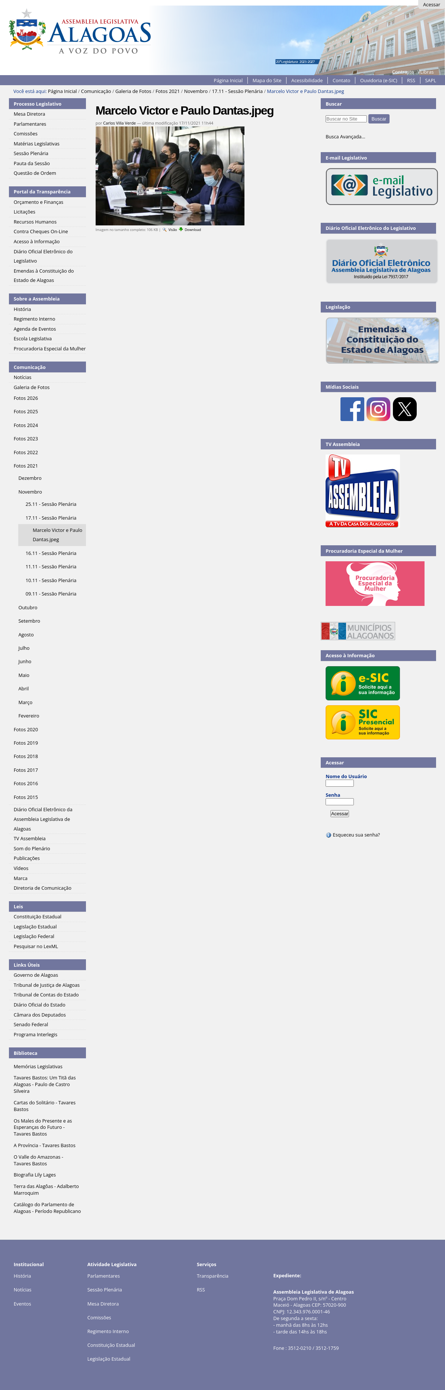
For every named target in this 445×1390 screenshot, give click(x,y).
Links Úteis (27, 965)
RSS (411, 80)
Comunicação (96, 91)
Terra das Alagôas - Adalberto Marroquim (46, 1189)
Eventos (22, 1303)
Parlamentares (103, 1275)
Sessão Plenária (104, 1289)
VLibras (425, 71)
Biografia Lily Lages (35, 1174)
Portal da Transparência (42, 191)
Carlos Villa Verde (119, 123)
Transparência (212, 1275)
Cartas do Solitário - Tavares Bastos (45, 1106)
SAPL (430, 80)
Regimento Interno (108, 1331)
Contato (341, 80)
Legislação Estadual (109, 1358)
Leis (18, 906)
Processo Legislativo (37, 103)
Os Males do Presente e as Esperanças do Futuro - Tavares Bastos (43, 1127)
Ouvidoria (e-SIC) (378, 80)
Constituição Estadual (111, 1345)
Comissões (99, 1317)
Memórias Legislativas (38, 1066)
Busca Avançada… (345, 136)
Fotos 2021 (168, 91)
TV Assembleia (343, 444)
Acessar (431, 4)
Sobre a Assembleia (37, 298)
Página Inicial (228, 80)
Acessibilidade (307, 80)
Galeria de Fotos (133, 91)
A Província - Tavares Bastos (45, 1145)
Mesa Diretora (103, 1303)
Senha (333, 795)
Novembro (196, 91)
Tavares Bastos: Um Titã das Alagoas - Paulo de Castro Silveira (45, 1084)
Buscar (334, 103)
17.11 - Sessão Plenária (237, 91)
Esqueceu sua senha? (353, 834)
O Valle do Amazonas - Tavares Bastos (38, 1160)
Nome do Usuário (346, 776)
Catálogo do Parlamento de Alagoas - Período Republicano (47, 1207)
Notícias (23, 1289)
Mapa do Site (267, 80)
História (22, 1275)
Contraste (403, 71)
